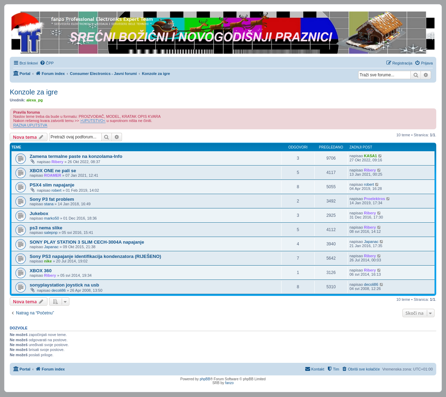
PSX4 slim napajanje (52, 185)
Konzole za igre (34, 92)
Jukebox (39, 213)
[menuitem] (47, 63)
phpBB (205, 379)
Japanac (51, 247)
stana (49, 204)
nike (48, 261)
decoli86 (59, 290)
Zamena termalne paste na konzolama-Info (76, 156)
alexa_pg (34, 100)
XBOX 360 (41, 270)
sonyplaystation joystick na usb (64, 285)
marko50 (51, 218)
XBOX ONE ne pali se (53, 170)
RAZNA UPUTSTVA (30, 125)
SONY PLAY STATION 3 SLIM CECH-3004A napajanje (87, 242)
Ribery (57, 162)
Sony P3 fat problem (52, 199)
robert (57, 190)
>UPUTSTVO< (93, 121)
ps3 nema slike (46, 227)
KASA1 (370, 156)
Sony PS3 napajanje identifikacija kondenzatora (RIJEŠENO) (95, 256)
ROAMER (52, 175)
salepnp (51, 232)
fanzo (229, 383)
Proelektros (374, 199)
